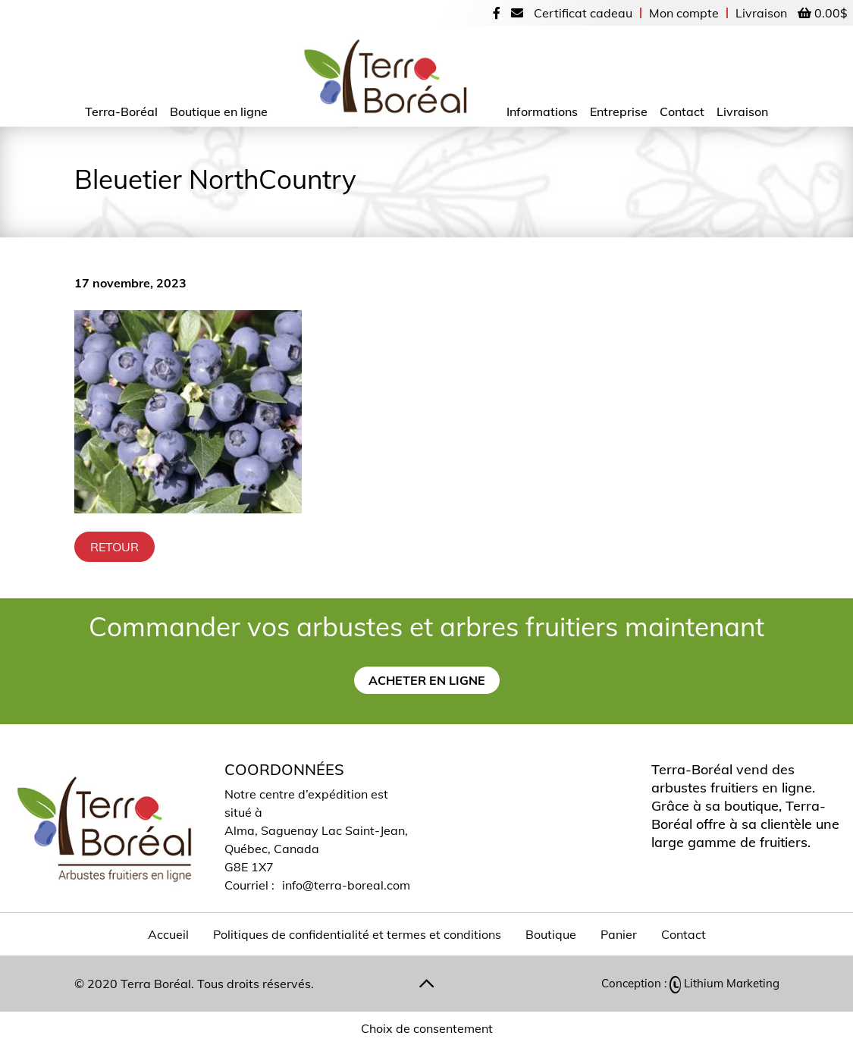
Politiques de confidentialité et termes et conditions (357, 934)
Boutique (550, 934)
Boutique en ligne (219, 111)
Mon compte (684, 12)
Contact (682, 111)
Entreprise (619, 111)
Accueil (168, 934)
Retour (114, 546)
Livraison (761, 12)
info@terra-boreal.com (346, 885)
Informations (542, 111)
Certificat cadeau (583, 12)
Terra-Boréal (121, 111)
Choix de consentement (427, 1028)
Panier (619, 934)
